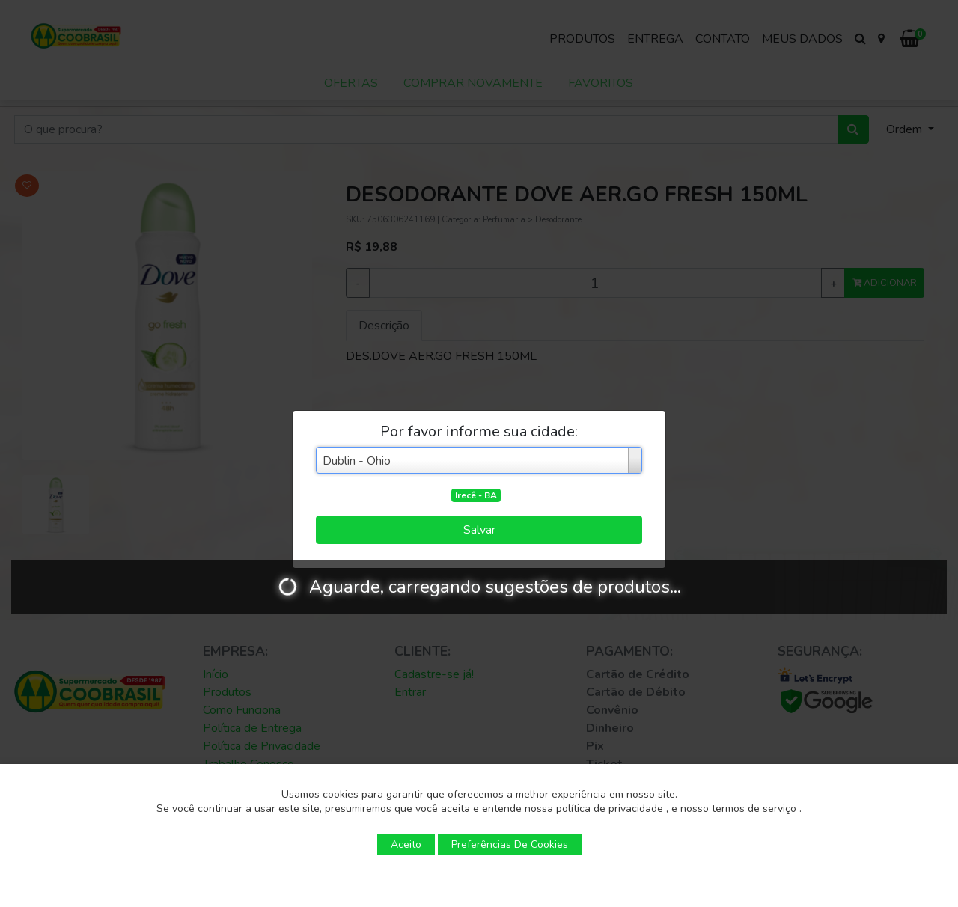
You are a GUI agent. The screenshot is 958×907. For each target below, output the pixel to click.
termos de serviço (755, 808)
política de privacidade (611, 808)
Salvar (479, 530)
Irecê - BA (476, 495)
